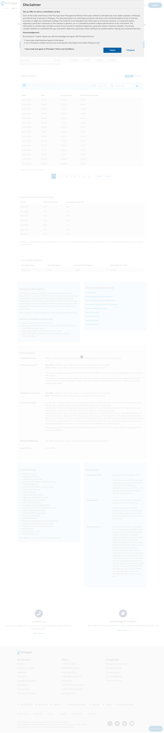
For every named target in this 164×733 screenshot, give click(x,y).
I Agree (112, 50)
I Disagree (130, 50)
